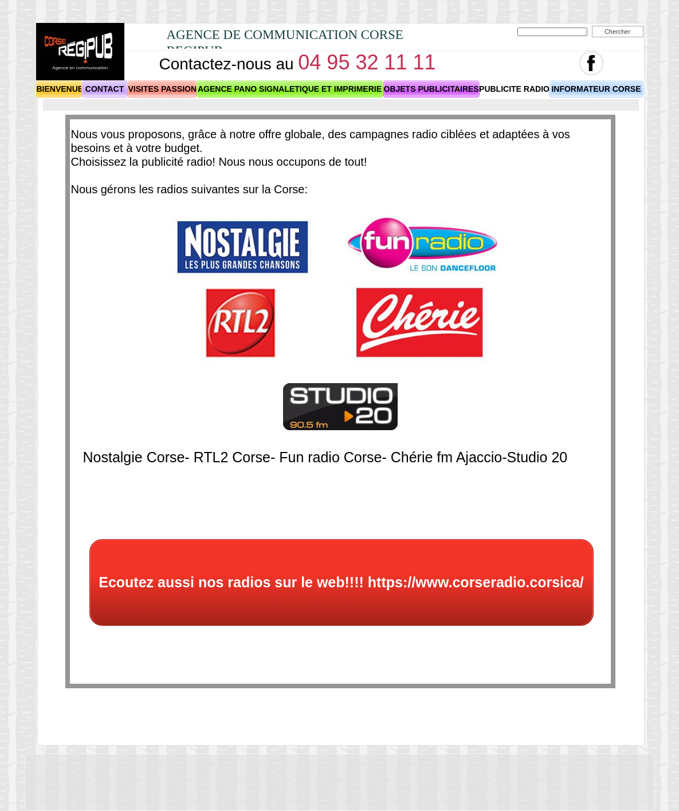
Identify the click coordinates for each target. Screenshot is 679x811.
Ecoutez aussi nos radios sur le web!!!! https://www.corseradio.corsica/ (341, 582)
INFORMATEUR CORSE (596, 88)
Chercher (617, 31)
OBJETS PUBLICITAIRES (431, 88)
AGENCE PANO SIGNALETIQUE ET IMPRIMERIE (290, 88)
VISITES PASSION (162, 88)
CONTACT (104, 88)
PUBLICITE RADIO (514, 88)
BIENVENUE (60, 88)
